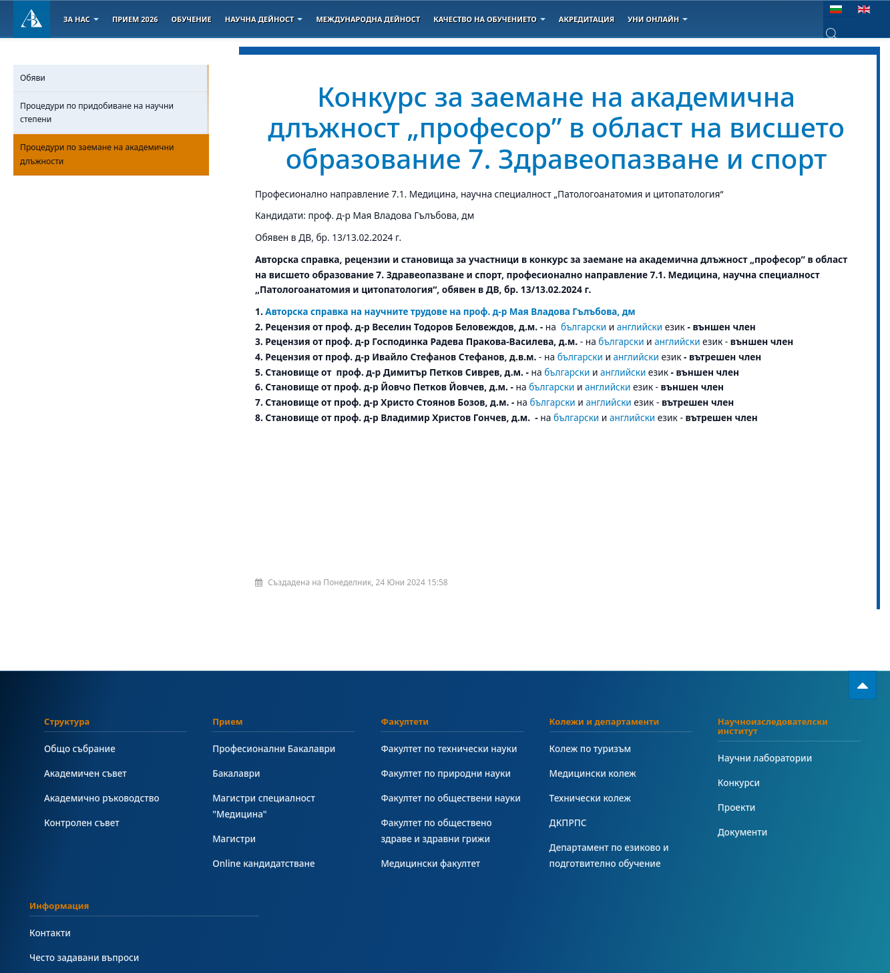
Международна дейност (368, 19)
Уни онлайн (658, 19)
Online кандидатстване (264, 863)
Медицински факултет (431, 863)
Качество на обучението (489, 19)
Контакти (50, 932)
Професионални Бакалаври (274, 748)
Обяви (32, 77)
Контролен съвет (82, 822)
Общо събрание (80, 748)
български (584, 326)
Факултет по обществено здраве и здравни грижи (437, 830)
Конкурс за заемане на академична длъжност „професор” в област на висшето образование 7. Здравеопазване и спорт (556, 126)
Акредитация (586, 19)
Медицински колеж (593, 773)
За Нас (81, 19)
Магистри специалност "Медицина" (264, 805)
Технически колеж (590, 797)
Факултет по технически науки (450, 748)
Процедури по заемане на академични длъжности (97, 153)
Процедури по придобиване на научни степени (97, 112)
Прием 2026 (135, 19)
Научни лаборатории (766, 757)
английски (641, 326)
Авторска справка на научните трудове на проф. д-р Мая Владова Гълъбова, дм (453, 311)
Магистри (234, 838)
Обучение (191, 19)
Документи (743, 832)
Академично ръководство (103, 797)
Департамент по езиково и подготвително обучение (610, 855)
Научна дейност (264, 19)
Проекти (737, 807)
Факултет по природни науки (447, 773)
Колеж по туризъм (591, 748)
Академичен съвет (86, 773)
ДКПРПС (568, 822)
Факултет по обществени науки (452, 797)
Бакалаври (236, 773)
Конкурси (739, 782)
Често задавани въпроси (85, 957)
